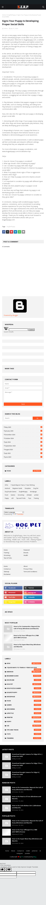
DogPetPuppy (11, 15)
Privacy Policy (28, 569)
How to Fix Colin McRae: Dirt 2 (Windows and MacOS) (26, 807)
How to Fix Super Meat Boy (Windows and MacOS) (27, 646)
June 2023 (23, 457)
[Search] (18, 418)
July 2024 (23, 442)
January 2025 (23, 431)
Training (36, 498)
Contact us (7, 569)
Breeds (26, 553)
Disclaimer (7, 574)
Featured (27, 550)
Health (26, 555)
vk (40, 851)
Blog (34, 857)
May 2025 (23, 427)
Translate (17, 514)
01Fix (6, 485)
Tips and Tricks (20, 498)
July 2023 (23, 453)
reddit (28, 851)
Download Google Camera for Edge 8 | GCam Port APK (26, 773)
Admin (6, 28)
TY (22, 857)
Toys (29, 498)
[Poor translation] (7, 869)
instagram (20, 853)
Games (13, 495)
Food (24, 471)
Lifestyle (29, 495)
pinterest (34, 851)
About (25, 566)
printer (36, 495)
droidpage (33, 492)
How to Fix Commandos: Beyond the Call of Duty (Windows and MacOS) (27, 627)
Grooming (21, 495)
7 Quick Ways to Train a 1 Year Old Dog (23, 485)
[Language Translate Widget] (14, 512)
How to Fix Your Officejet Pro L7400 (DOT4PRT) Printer (26, 637)
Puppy (7, 498)
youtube (27, 853)
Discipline (28, 488)
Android (7, 488)
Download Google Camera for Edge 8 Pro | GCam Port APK (27, 755)
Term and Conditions (30, 572)
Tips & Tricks (8, 558)
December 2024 (23, 435)
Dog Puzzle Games (10, 492)
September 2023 (23, 446)
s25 (12, 498)
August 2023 (23, 449)
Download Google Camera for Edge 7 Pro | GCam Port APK (27, 764)
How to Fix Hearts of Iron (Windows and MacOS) (26, 798)
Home (4, 15)
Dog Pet (35, 488)
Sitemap (6, 572)
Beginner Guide (17, 488)
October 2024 (23, 438)
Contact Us (20, 851)
